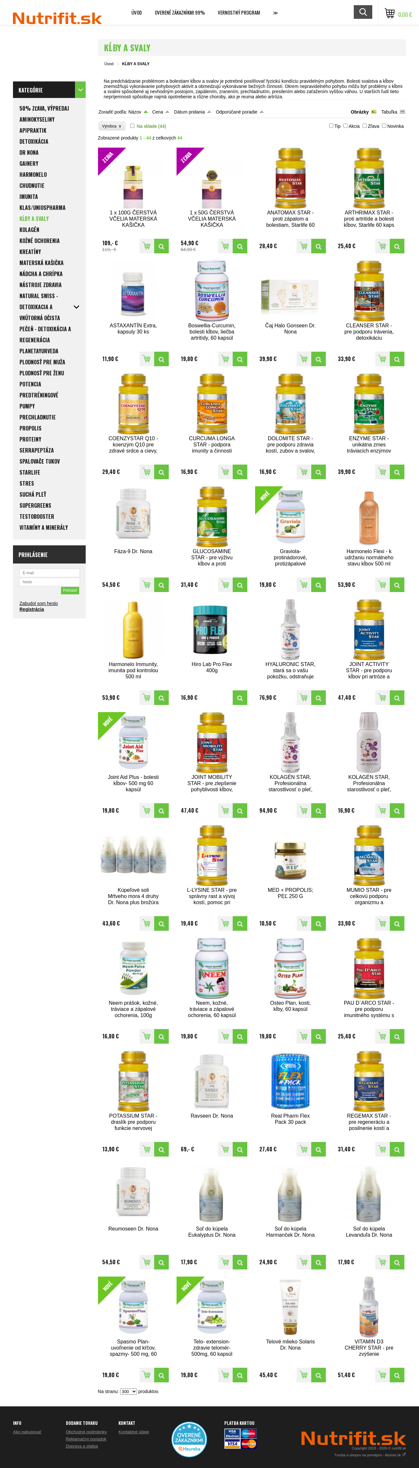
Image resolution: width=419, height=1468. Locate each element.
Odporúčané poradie (236, 112)
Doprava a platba (82, 1446)
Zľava (373, 126)
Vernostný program (239, 12)
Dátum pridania (189, 112)
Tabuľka (389, 112)
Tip (337, 126)
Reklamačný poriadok (86, 1439)
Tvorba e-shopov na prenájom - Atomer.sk (370, 1455)
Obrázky (360, 112)
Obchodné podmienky (86, 1431)
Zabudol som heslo (38, 603)
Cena (157, 112)
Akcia (354, 126)
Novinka (395, 126)
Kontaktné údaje (133, 1431)
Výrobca (112, 126)
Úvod (136, 12)
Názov (134, 112)
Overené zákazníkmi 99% (180, 12)
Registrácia (31, 609)
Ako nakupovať (27, 1431)
